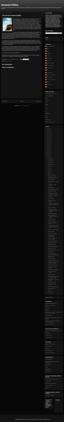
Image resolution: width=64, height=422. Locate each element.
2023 (48, 134)
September (50, 164)
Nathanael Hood (50, 63)
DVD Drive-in (48, 364)
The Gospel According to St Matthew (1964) (53, 277)
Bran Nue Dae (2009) (52, 233)
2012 (48, 153)
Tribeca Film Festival (49, 324)
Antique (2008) (51, 198)
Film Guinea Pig (48, 346)
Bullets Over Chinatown (50, 344)
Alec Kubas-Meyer (50, 46)
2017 (48, 144)
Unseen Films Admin (51, 79)
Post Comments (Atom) (24, 105)
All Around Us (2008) (52, 242)
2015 (48, 148)
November (50, 160)
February (50, 292)
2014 (48, 150)
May (49, 171)
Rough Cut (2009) (51, 175)
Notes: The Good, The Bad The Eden (52, 239)
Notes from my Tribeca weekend (52, 196)
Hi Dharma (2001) (51, 288)
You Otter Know (48, 337)
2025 (48, 130)
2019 (48, 141)
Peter (46, 117)
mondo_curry (49, 84)
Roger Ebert (47, 371)
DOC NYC (47, 307)
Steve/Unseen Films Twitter (51, 93)
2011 (48, 155)
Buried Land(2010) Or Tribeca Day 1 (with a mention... (53, 216)
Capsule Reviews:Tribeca (53, 189)
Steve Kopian (49, 77)
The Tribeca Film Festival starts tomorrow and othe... (53, 227)
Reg (48, 70)
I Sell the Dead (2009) (52, 213)
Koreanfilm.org (48, 369)
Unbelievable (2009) (52, 221)
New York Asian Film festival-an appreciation (53, 254)
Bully (48, 48)
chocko (48, 82)
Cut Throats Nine (51, 258)
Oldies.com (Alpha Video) (50, 383)
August (49, 166)
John (46, 108)
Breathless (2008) (51, 244)
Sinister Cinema (48, 385)
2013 (48, 152)
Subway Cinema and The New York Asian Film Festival (52, 321)
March (49, 290)
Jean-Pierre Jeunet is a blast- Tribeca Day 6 (52, 177)
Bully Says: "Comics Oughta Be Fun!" (53, 330)
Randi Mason (49, 67)
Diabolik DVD (48, 381)
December (50, 159)
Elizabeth (49, 53)
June (49, 169)
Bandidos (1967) (51, 256)
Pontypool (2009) (51, 219)
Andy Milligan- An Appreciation (51, 236)
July (49, 168)
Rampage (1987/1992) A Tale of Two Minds (53, 263)
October (50, 162)
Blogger (49, 419)
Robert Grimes (50, 72)
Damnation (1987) (51, 274)
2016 (48, 146)
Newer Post (5, 101)
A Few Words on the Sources (51, 379)
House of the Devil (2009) (53, 229)
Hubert (48, 55)
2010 (48, 157)
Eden (48, 51)
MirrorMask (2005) (51, 207)
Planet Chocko (48, 119)
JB (46, 106)
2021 (48, 137)
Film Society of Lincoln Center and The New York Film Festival (53, 313)
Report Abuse (49, 297)
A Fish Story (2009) (52, 248)
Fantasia (47, 310)
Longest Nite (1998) (52, 191)
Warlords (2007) (51, 179)
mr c (48, 86)
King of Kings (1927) (52, 282)
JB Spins (47, 348)
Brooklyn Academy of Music (51, 303)
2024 (48, 132)
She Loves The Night (51, 74)
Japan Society (48, 315)
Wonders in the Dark (49, 352)
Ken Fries (49, 60)
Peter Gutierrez (50, 65)
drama (10, 61)
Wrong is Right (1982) (52, 260)
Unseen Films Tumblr (49, 121)
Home (22, 101)
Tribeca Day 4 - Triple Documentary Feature (53, 193)
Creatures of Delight (49, 395)
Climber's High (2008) (52, 250)
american (7, 61)
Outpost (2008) (51, 231)
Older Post (38, 101)
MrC (46, 115)
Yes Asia (47, 387)
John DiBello (49, 58)
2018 (48, 143)
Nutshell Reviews (49, 350)
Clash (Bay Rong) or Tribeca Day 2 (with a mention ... (53, 210)
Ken (46, 111)
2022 (48, 135)
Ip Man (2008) (51, 187)
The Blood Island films (52, 241)
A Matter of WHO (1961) (53, 269)
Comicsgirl (47, 333)
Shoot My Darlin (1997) (52, 264)
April (49, 173)
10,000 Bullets (48, 359)
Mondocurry (47, 113)
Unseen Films (9, 4)
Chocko (47, 100)
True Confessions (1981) (53, 286)
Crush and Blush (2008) (53, 246)
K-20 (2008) (50, 251)
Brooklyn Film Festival (50, 305)
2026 (48, 128)
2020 (48, 139)
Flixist (46, 366)
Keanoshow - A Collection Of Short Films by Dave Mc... (53, 204)
